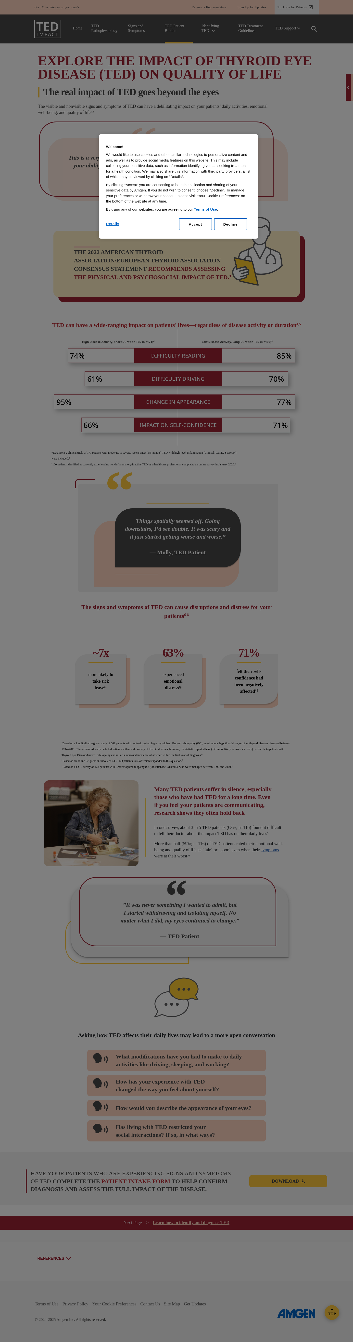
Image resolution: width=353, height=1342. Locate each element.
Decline (230, 224)
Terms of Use (205, 209)
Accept (195, 224)
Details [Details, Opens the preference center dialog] (112, 224)
